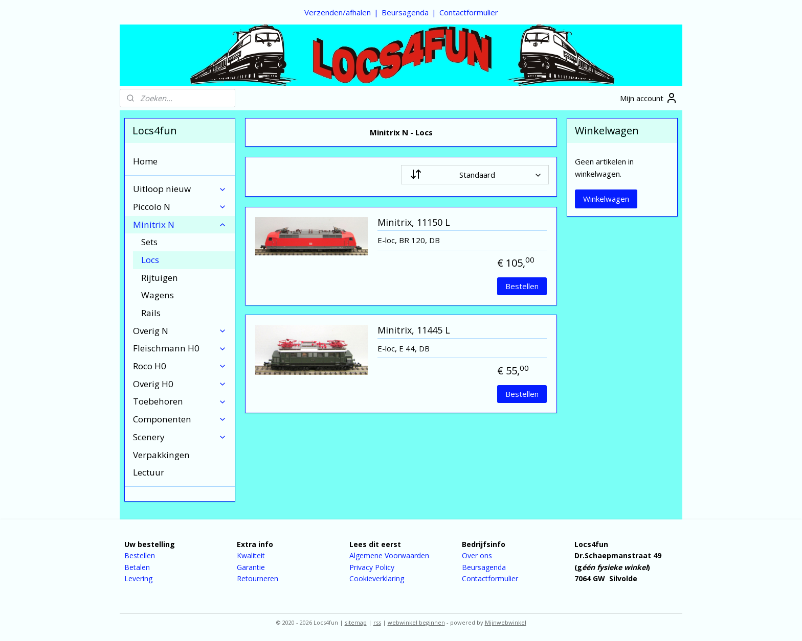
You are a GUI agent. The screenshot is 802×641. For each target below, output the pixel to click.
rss (377, 622)
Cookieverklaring (376, 578)
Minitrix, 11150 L (413, 222)
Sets (149, 242)
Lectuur (148, 472)
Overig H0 (180, 384)
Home (145, 161)
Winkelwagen (606, 199)
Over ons (477, 555)
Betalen (137, 567)
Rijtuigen (159, 277)
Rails (151, 313)
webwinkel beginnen (416, 622)
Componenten (180, 419)
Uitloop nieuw (180, 189)
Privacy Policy (371, 567)
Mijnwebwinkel (505, 622)
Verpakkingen (161, 455)
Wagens (157, 295)
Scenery (180, 437)
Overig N (180, 331)
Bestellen (522, 286)
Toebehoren (180, 401)
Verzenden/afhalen (337, 12)
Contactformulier (468, 12)
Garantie (251, 567)
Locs (150, 260)
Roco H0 (180, 366)
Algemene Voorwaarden (389, 555)
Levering (138, 578)
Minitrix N (180, 224)
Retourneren (257, 578)
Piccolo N (180, 206)
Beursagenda (405, 12)
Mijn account (649, 98)
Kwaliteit (251, 555)
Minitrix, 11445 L (413, 330)
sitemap (356, 622)
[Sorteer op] (475, 174)
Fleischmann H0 (180, 348)
